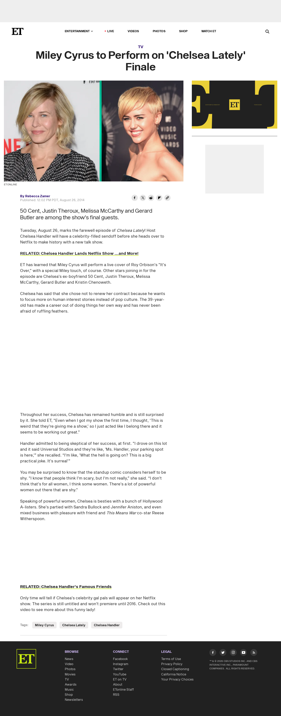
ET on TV (119, 679)
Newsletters (74, 699)
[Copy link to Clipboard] (167, 198)
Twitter (118, 669)
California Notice (173, 674)
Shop (183, 31)
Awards (70, 684)
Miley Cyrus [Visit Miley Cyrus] (44, 625)
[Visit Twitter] (223, 653)
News (69, 659)
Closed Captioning (175, 669)
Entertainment (79, 31)
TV (140, 47)
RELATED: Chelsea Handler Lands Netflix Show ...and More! (79, 254)
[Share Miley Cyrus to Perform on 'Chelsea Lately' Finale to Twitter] (142, 198)
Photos (159, 31)
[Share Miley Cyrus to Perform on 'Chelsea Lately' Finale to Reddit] (151, 198)
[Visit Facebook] (212, 653)
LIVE (110, 31)
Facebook (120, 659)
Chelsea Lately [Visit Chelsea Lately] (73, 625)
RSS (116, 694)
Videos (133, 31)
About (117, 684)
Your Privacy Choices (177, 679)
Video (69, 664)
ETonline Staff (123, 689)
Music (69, 689)
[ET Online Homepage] (17, 31)
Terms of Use (171, 659)
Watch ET (208, 31)
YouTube (119, 674)
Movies (70, 674)
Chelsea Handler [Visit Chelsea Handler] (107, 625)
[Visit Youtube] (243, 653)
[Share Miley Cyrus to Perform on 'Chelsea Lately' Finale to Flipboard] (159, 198)
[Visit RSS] (253, 653)
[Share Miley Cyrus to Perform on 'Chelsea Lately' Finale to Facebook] (134, 198)
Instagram (120, 664)
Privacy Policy (171, 664)
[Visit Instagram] (233, 653)
